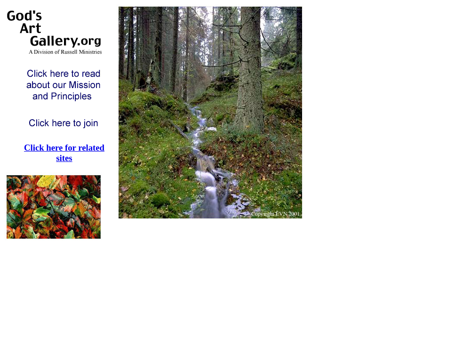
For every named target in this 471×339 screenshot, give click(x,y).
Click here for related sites (64, 153)
